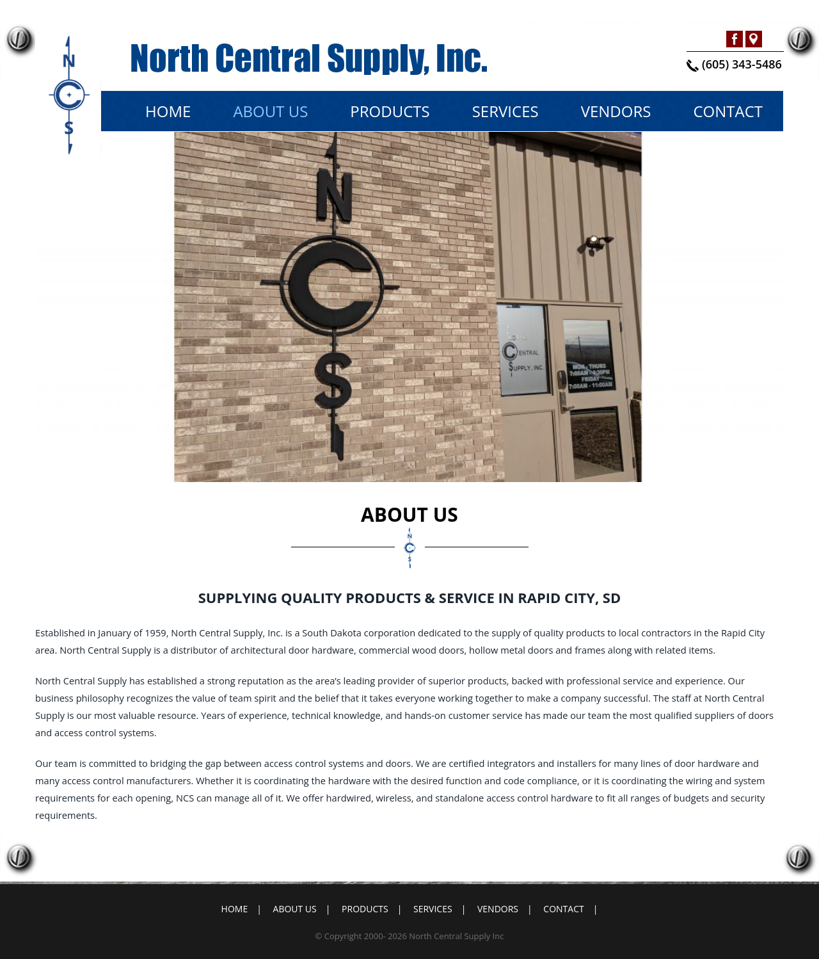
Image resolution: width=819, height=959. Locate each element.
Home (168, 111)
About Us (270, 111)
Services (505, 111)
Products (389, 111)
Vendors (616, 111)
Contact (728, 111)
